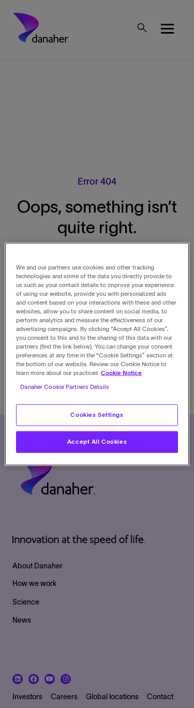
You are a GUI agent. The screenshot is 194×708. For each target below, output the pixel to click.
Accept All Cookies (97, 442)
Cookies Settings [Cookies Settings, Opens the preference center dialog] (96, 415)
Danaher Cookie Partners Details (64, 387)
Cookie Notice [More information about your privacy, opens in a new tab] (121, 373)
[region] (97, 354)
